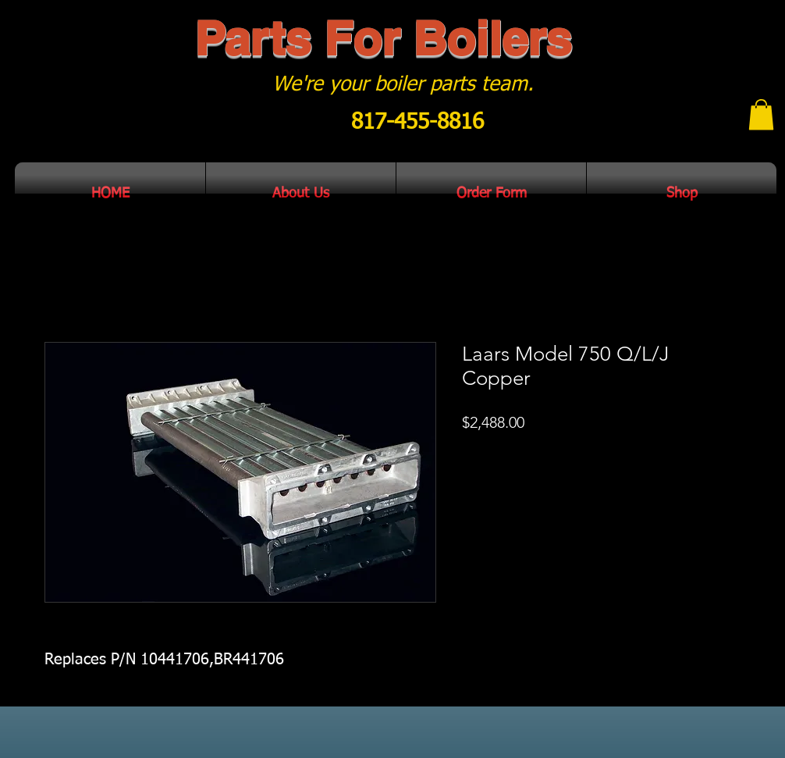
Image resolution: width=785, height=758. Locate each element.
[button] (761, 114)
